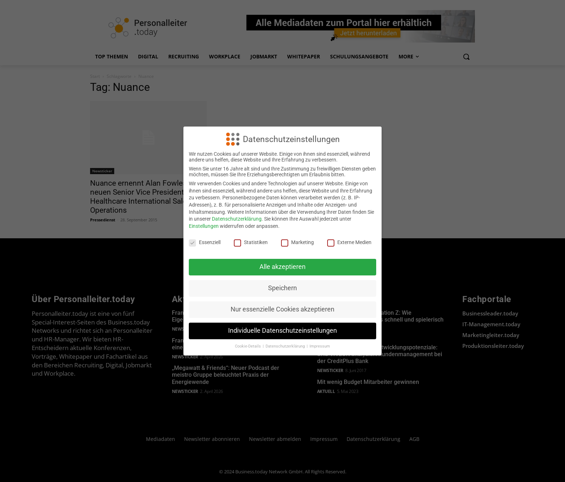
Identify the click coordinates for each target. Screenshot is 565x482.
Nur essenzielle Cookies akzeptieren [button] (282, 309)
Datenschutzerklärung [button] (286, 346)
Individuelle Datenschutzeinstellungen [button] (282, 330)
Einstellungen (204, 226)
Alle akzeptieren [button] (282, 266)
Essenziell (205, 242)
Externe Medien (349, 242)
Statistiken (251, 242)
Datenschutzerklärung (237, 219)
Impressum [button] (320, 346)
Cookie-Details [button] (248, 346)
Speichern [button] (282, 288)
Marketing (297, 242)
